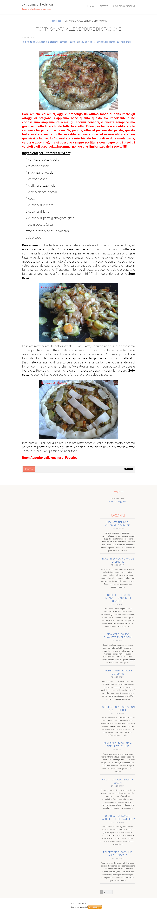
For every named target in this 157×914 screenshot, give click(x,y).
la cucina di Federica (106, 42)
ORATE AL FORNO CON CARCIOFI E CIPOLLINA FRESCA (118, 817)
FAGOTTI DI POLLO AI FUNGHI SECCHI (118, 781)
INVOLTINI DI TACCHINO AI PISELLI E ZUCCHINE (117, 745)
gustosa (74, 42)
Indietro (29, 469)
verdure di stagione (49, 42)
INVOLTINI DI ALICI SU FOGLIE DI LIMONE (118, 560)
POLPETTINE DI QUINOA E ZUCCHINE (118, 672)
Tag (24, 42)
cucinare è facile (124, 42)
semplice (64, 42)
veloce (91, 42)
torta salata (33, 42)
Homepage (56, 21)
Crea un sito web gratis (79, 907)
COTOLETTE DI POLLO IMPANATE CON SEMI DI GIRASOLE (118, 598)
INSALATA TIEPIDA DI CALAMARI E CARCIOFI (117, 524)
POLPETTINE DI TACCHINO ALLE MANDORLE (117, 854)
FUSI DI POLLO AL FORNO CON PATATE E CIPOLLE (118, 708)
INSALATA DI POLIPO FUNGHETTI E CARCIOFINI (118, 636)
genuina (83, 42)
